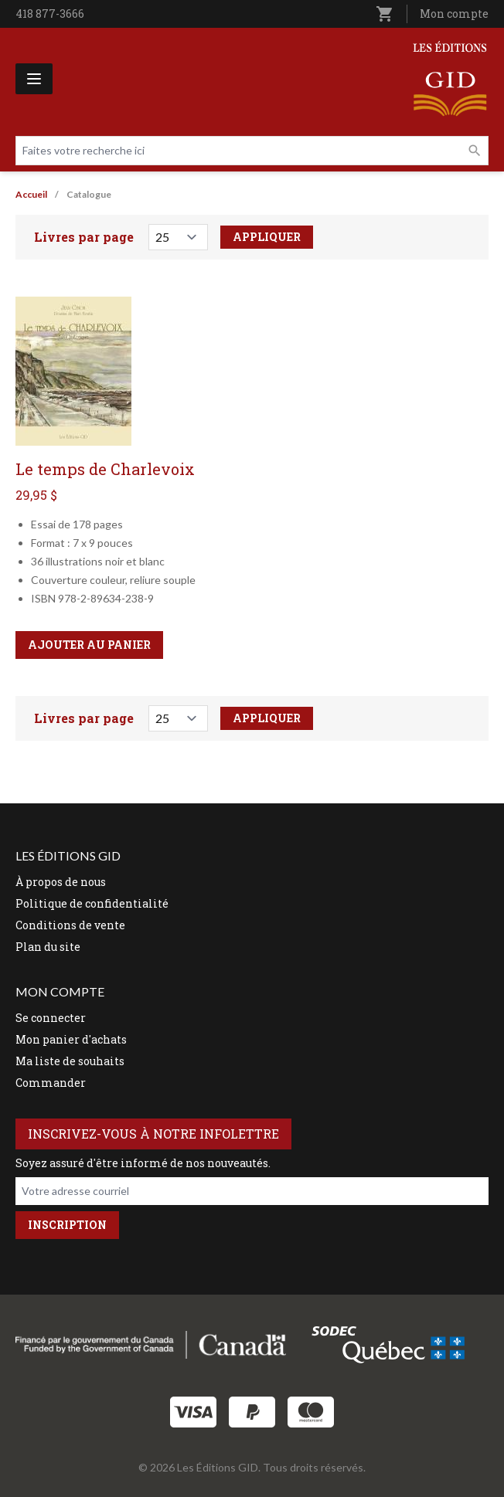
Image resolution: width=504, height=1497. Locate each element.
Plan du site (47, 946)
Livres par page (84, 237)
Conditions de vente (70, 925)
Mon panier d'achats (71, 1039)
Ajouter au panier (89, 644)
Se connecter (50, 1017)
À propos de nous (60, 881)
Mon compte (454, 13)
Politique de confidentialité (92, 903)
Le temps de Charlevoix (105, 469)
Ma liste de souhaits (69, 1061)
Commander (50, 1082)
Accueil (31, 194)
